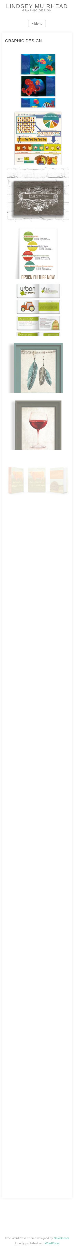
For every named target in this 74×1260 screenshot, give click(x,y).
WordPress (52, 1243)
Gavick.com (61, 1238)
